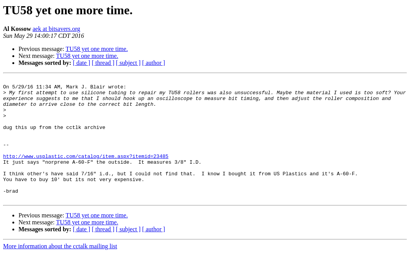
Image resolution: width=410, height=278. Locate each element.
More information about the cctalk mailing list (60, 270)
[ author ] (153, 62)
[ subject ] (128, 62)
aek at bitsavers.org (56, 28)
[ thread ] (103, 62)
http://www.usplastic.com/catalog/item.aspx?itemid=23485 (85, 172)
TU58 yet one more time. (97, 49)
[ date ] (81, 62)
